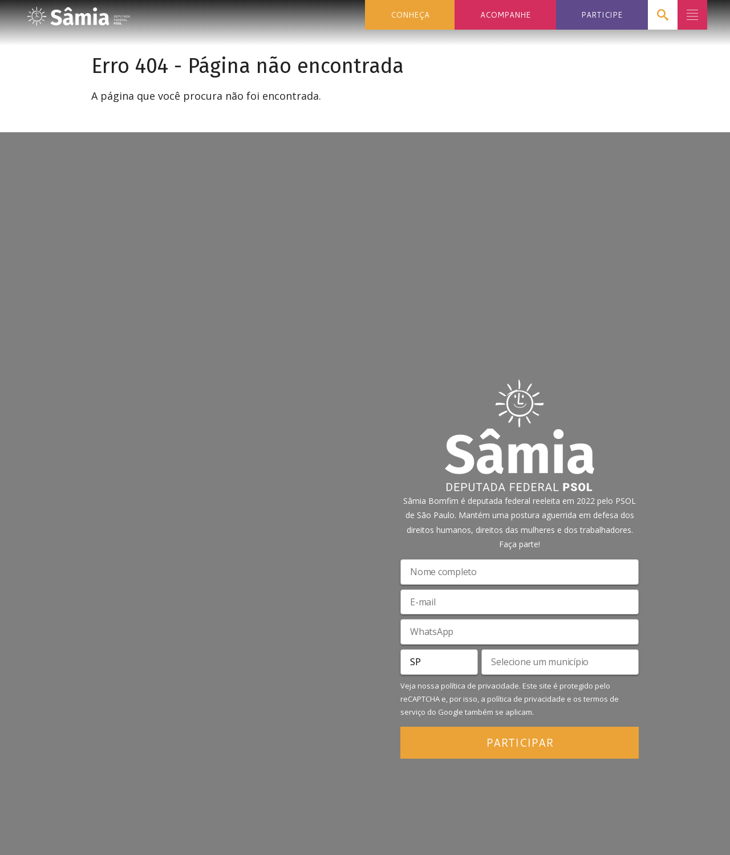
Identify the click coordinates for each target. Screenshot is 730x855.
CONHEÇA (410, 14)
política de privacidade (480, 686)
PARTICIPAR (519, 742)
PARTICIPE (601, 14)
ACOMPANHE (505, 14)
